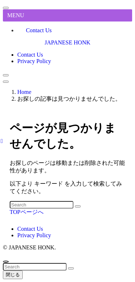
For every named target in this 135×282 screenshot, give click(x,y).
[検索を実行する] (78, 206)
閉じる (13, 274)
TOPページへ (27, 212)
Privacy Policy (34, 235)
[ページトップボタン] (6, 262)
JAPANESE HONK (67, 42)
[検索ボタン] (6, 75)
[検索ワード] (41, 205)
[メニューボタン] (6, 82)
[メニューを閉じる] (6, 8)
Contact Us (39, 30)
